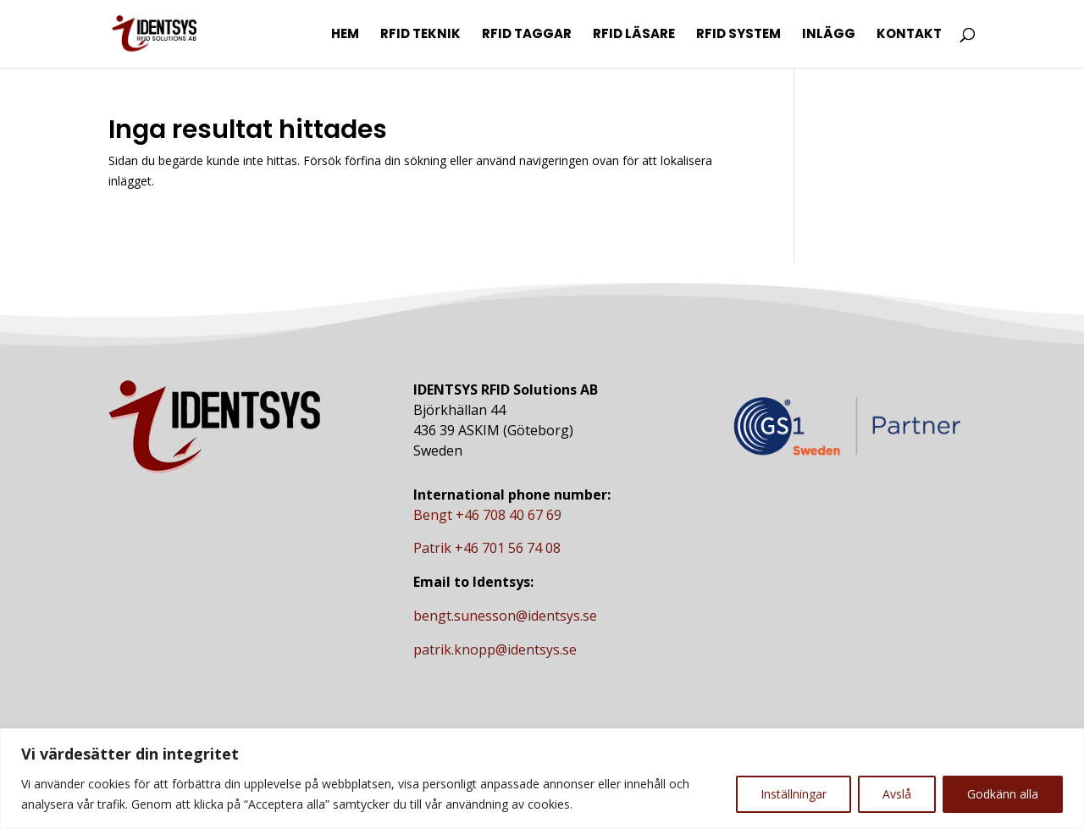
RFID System (738, 35)
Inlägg (828, 35)
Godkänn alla (1002, 794)
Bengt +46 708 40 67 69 (487, 515)
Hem (345, 35)
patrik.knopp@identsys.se (495, 649)
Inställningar (793, 794)
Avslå (896, 794)
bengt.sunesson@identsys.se (505, 615)
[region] (542, 778)
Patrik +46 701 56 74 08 (487, 548)
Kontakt (909, 35)
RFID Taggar (527, 35)
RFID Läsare (634, 35)
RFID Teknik (420, 35)
